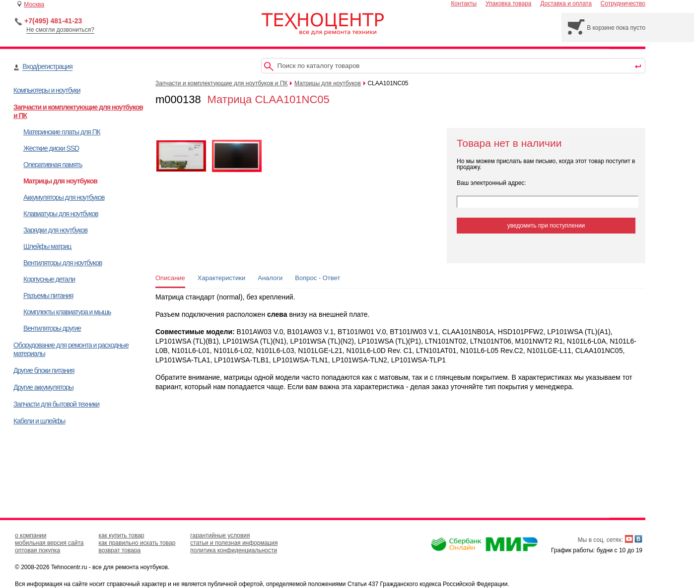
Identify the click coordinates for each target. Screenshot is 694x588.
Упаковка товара (509, 3)
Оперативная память (52, 165)
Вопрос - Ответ (317, 278)
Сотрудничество (623, 3)
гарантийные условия (220, 535)
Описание (170, 278)
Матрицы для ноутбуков (60, 181)
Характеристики (221, 278)
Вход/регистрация (47, 66)
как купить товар (121, 535)
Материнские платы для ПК (61, 132)
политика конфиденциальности (233, 550)
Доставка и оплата (566, 3)
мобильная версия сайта (49, 543)
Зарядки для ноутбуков (55, 230)
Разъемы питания (48, 295)
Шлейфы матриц (47, 246)
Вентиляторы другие (52, 328)
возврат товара (119, 550)
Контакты (464, 3)
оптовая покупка (37, 550)
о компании (31, 535)
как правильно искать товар (136, 543)
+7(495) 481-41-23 (53, 21)
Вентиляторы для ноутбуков (62, 263)
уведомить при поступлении (546, 225)
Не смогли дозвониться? (60, 29)
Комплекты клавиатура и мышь (67, 312)
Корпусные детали (49, 279)
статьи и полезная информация (234, 543)
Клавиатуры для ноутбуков (60, 214)
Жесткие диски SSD (51, 148)
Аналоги (270, 278)
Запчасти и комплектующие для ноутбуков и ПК (221, 83)
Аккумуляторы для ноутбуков (63, 197)
